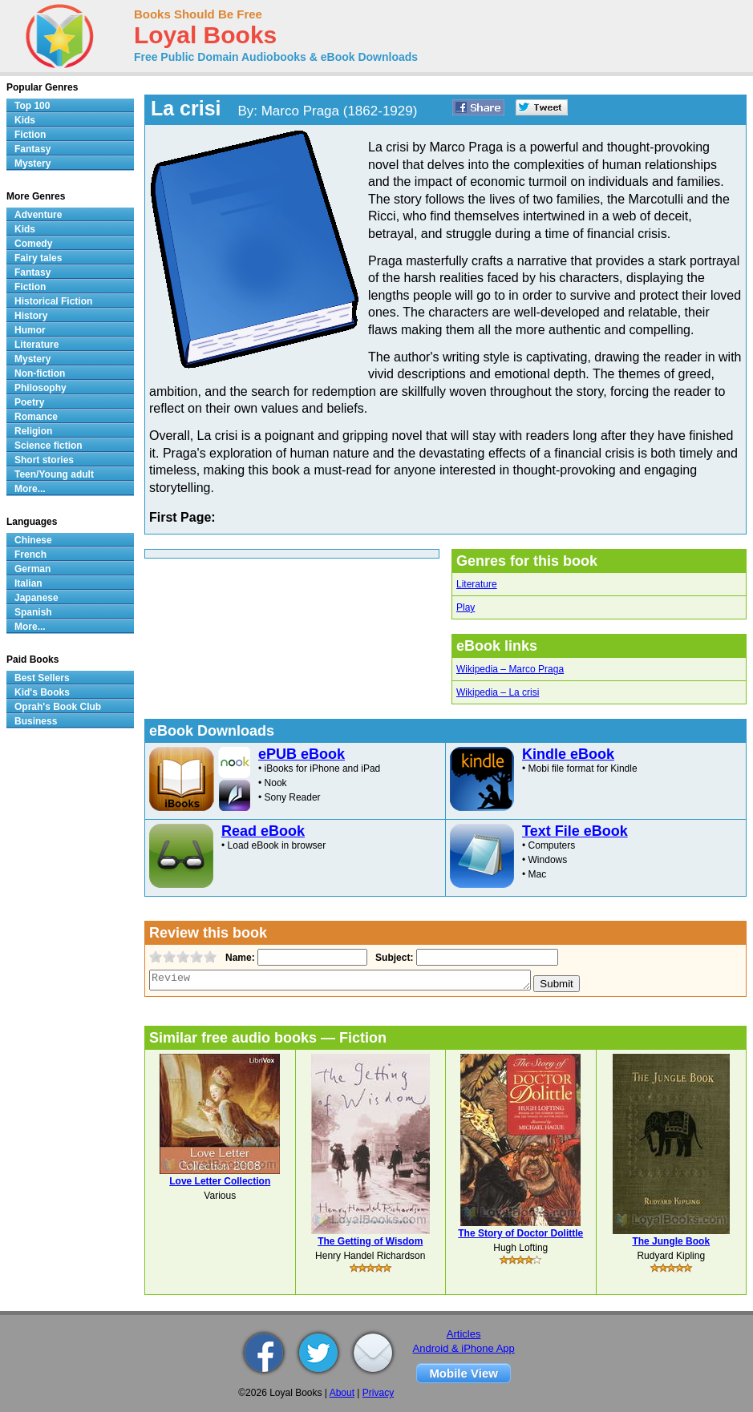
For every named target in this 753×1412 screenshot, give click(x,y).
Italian (28, 583)
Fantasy (32, 149)
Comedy (33, 243)
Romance (36, 416)
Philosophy (40, 387)
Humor (30, 330)
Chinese (33, 540)
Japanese (36, 597)
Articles (464, 1334)
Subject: (392, 957)
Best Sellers (42, 678)
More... (30, 488)
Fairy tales (38, 258)
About (342, 1392)
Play (465, 607)
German (32, 569)
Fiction (30, 134)
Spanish (33, 612)
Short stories (44, 460)
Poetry (29, 402)
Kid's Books (42, 692)
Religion (33, 431)
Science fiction (48, 445)
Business (35, 721)
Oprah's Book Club (57, 706)
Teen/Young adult (54, 474)
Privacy (378, 1392)
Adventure (38, 214)
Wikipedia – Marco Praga (510, 669)
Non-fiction (39, 373)
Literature (476, 584)
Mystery (32, 163)
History (30, 315)
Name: (238, 957)
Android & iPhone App (464, 1348)
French (30, 554)
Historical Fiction (53, 301)
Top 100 (32, 105)
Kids (24, 120)
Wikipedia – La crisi (497, 692)
